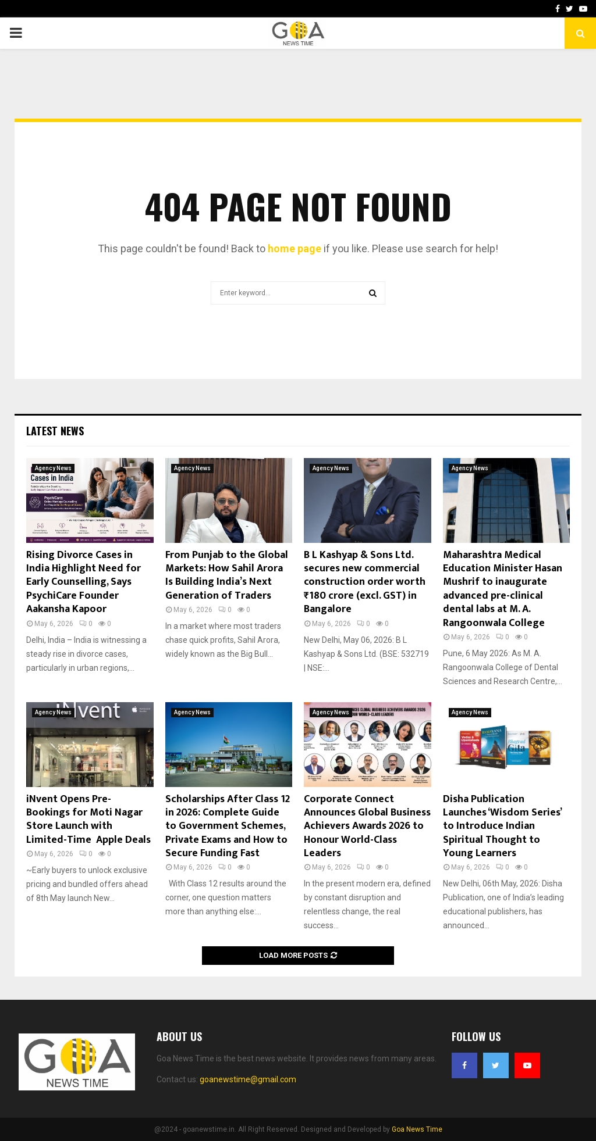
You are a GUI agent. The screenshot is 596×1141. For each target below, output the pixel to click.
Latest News (55, 430)
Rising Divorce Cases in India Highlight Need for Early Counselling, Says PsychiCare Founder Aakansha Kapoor (83, 582)
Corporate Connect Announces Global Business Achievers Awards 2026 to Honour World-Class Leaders (367, 827)
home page (294, 248)
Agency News (53, 468)
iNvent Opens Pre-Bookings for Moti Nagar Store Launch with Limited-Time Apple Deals (88, 820)
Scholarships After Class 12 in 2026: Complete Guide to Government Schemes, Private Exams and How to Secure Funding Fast (227, 827)
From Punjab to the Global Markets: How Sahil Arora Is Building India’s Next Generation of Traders (226, 575)
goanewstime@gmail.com (248, 1079)
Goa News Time (417, 1129)
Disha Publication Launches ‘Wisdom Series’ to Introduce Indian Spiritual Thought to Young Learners (502, 827)
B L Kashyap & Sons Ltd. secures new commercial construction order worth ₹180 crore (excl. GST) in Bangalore (364, 582)
